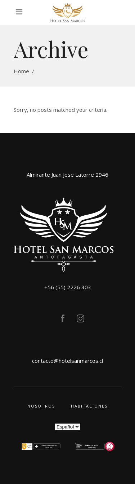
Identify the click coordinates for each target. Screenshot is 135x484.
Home (21, 71)
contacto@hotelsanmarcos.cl (67, 360)
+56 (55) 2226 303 (67, 287)
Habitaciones (89, 406)
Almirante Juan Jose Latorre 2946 (67, 174)
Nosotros (41, 406)
